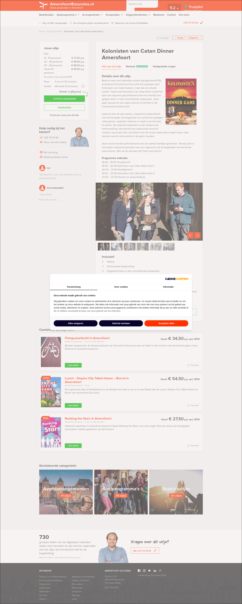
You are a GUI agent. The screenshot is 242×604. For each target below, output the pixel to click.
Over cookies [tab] (121, 287)
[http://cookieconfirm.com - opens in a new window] (176, 279)
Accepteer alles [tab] (166, 323)
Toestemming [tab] (74, 287)
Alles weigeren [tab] (75, 323)
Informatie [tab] (168, 287)
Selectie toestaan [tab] (121, 323)
